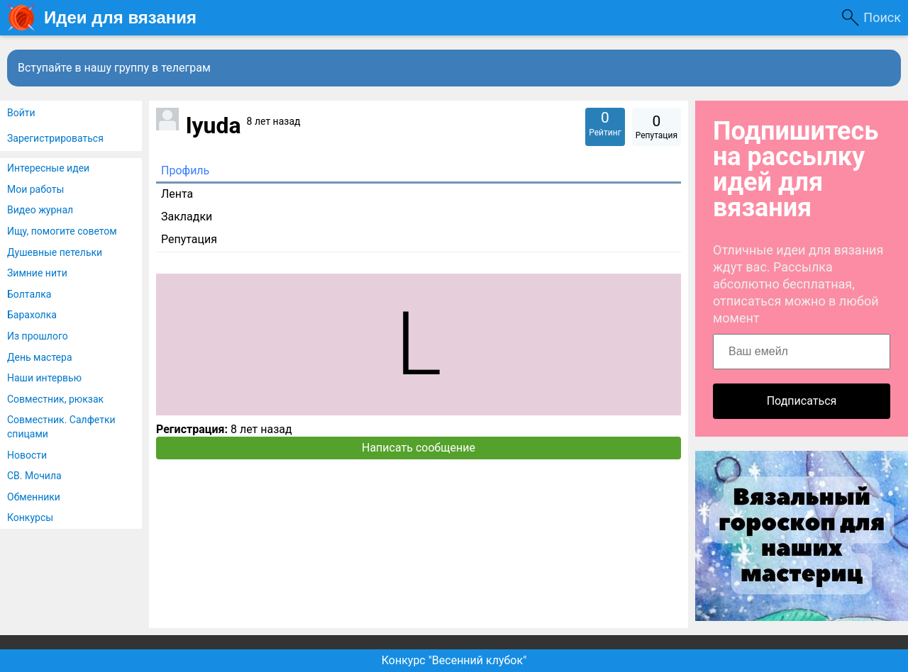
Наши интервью (44, 377)
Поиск (882, 17)
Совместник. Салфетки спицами (61, 426)
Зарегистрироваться (55, 138)
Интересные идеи (48, 168)
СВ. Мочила (34, 475)
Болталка (29, 294)
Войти (21, 112)
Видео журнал (40, 209)
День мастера (39, 357)
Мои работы (35, 189)
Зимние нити (37, 273)
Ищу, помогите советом (62, 231)
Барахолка (32, 314)
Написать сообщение (418, 447)
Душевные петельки (54, 252)
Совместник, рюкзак (55, 399)
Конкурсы (30, 517)
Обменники (33, 497)
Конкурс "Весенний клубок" (454, 660)
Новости (27, 455)
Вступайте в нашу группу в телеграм (114, 67)
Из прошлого (37, 336)
